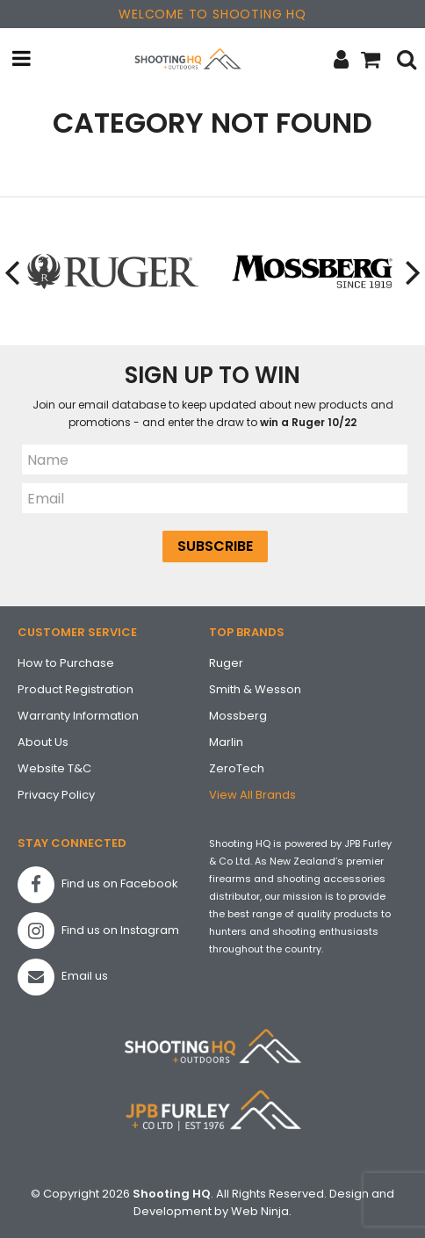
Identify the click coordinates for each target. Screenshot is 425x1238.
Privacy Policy (56, 794)
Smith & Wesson (255, 689)
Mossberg (238, 715)
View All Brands (252, 794)
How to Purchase (66, 663)
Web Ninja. (261, 1211)
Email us (63, 977)
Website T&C (54, 768)
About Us (43, 742)
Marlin (226, 742)
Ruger (226, 663)
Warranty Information (78, 715)
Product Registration (75, 689)
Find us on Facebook (98, 884)
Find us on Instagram (98, 930)
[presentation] (13, 272)
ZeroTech (236, 768)
